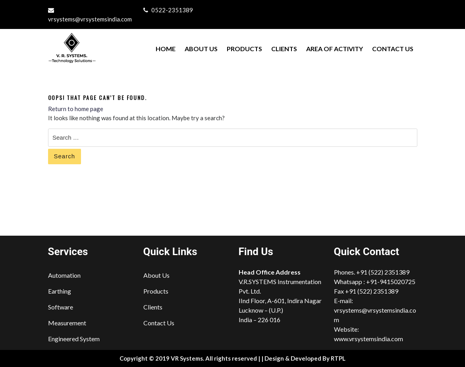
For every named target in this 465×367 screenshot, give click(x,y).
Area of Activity (334, 48)
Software (60, 307)
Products (244, 48)
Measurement (67, 323)
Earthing (59, 291)
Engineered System (74, 338)
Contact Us (392, 48)
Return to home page (75, 108)
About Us (201, 48)
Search (64, 156)
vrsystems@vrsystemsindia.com (90, 19)
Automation (64, 275)
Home (166, 48)
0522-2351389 (172, 9)
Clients (284, 48)
